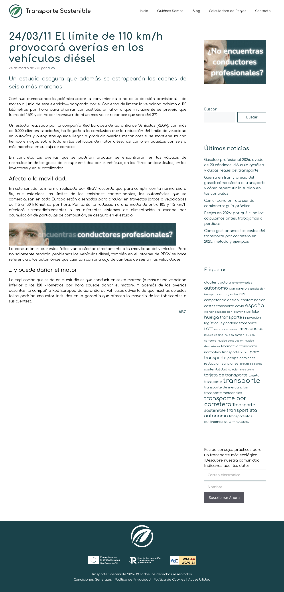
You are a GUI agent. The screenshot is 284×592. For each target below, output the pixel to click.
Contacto (263, 11)
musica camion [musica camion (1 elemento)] (234, 335)
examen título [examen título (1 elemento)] (242, 312)
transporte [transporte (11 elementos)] (241, 380)
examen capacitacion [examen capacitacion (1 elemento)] (218, 312)
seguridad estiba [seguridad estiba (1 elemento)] (251, 364)
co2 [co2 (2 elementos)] (242, 294)
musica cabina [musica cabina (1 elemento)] (213, 335)
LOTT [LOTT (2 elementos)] (208, 329)
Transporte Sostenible (58, 11)
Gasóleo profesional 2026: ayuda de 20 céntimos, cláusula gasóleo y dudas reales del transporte (234, 165)
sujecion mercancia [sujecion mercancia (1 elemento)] (241, 369)
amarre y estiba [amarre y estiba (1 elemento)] (242, 283)
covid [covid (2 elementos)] (239, 306)
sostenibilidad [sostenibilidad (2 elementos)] (215, 369)
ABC (182, 312)
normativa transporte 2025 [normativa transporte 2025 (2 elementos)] (226, 352)
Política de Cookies (169, 580)
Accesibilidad (199, 580)
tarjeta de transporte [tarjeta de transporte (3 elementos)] (225, 375)
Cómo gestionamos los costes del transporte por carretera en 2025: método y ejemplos (234, 236)
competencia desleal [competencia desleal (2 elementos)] (222, 300)
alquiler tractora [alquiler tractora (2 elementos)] (217, 282)
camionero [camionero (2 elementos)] (238, 288)
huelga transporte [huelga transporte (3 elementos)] (223, 317)
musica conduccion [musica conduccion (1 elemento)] (231, 341)
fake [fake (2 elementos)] (255, 312)
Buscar (210, 109)
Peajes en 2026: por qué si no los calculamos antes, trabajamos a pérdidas (234, 218)
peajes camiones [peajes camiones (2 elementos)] (241, 358)
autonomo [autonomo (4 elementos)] (216, 288)
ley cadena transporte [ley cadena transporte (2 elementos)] (238, 323)
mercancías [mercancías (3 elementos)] (251, 328)
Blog (196, 11)
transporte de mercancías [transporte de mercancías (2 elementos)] (226, 387)
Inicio (144, 11)
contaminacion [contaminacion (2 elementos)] (253, 300)
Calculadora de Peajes (227, 11)
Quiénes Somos (170, 11)
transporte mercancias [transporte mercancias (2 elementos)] (223, 393)
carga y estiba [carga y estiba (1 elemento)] (228, 294)
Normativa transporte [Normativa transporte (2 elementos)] (239, 346)
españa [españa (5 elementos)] (254, 305)
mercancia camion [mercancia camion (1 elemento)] (226, 329)
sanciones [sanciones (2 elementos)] (230, 364)
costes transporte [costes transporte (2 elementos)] (219, 306)
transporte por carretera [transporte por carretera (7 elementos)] (225, 401)
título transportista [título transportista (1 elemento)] (236, 422)
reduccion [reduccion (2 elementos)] (212, 364)
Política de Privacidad (133, 580)
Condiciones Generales (93, 580)
